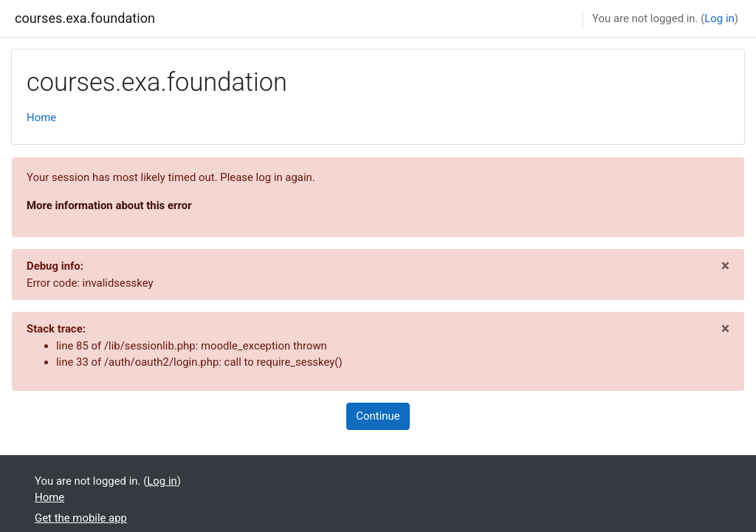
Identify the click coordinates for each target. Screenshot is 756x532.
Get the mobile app (81, 518)
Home (41, 117)
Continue (377, 416)
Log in (719, 18)
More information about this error (109, 205)
